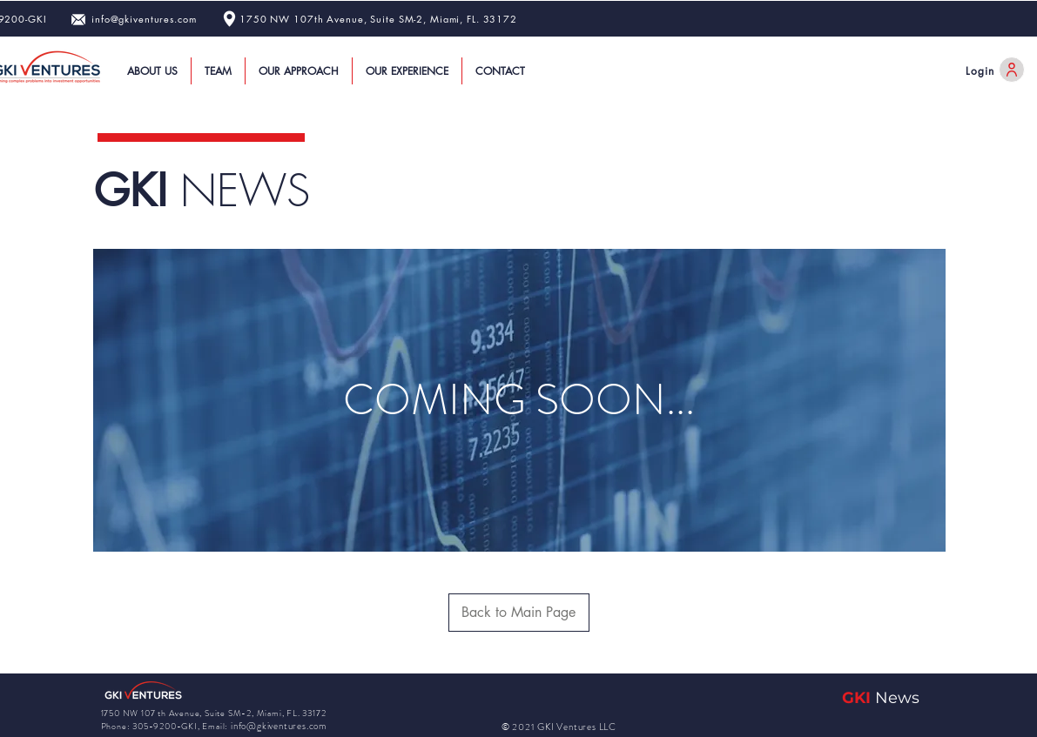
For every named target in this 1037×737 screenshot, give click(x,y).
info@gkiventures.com (144, 18)
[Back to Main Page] (518, 612)
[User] (1012, 70)
